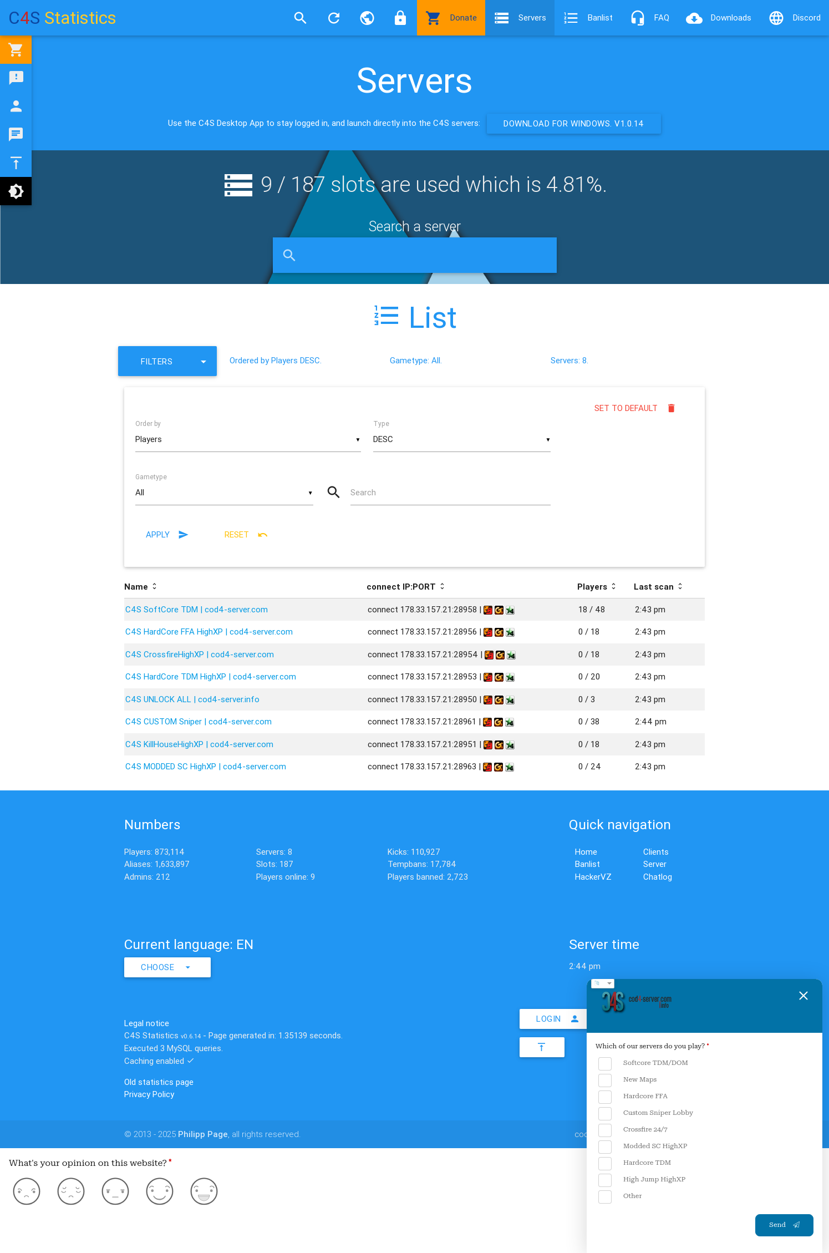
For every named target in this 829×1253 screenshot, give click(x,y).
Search (363, 492)
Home (586, 851)
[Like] (159, 1193)
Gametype (151, 477)
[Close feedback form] (803, 996)
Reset (246, 535)
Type (381, 423)
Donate (451, 17)
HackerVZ (593, 876)
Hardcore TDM (634, 1163)
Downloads (718, 17)
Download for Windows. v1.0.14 (573, 123)
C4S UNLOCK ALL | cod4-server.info (192, 699)
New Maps (627, 1080)
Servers (520, 17)
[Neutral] (115, 1193)
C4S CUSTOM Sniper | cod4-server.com (198, 721)
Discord (794, 17)
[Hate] (26, 1193)
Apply (167, 535)
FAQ (649, 17)
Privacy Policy (149, 1094)
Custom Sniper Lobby (645, 1113)
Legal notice (146, 1023)
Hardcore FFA (633, 1096)
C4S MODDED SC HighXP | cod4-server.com (205, 766)
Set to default (635, 408)
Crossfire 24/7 (633, 1130)
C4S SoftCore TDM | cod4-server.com (196, 609)
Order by (148, 423)
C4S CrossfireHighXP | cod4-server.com (199, 654)
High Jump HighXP (641, 1180)
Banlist (588, 17)
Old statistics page (159, 1082)
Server (655, 864)
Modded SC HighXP (642, 1146)
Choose (167, 967)
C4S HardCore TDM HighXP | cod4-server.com (210, 676)
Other (620, 1196)
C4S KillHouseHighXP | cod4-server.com (199, 744)
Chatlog (657, 876)
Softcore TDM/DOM (643, 1063)
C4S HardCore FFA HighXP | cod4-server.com (209, 631)
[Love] (204, 1193)
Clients (656, 851)
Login (558, 1019)
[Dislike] (71, 1193)
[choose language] (602, 983)
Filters (176, 361)
